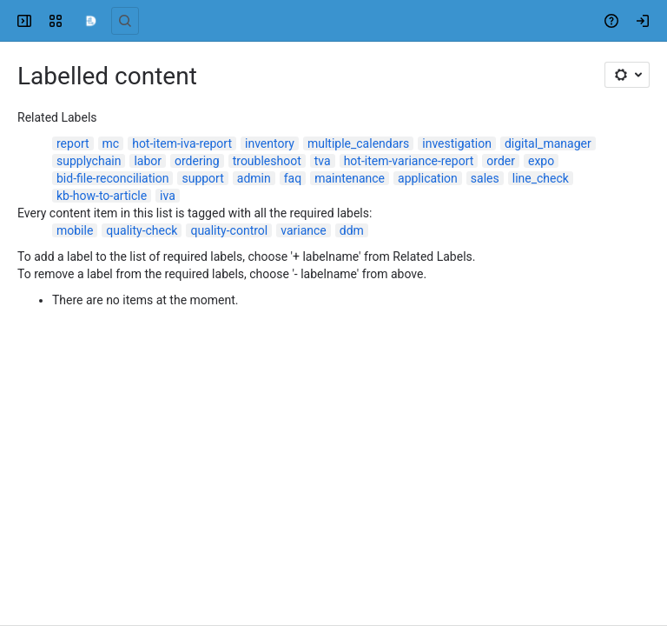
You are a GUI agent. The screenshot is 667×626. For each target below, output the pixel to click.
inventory (269, 143)
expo (541, 161)
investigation (457, 143)
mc (111, 143)
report (72, 143)
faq (292, 178)
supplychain (88, 161)
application (428, 178)
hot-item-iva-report (182, 143)
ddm (352, 230)
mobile (74, 230)
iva (167, 196)
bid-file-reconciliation (112, 178)
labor (148, 161)
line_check (540, 178)
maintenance (349, 178)
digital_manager (548, 143)
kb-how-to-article (101, 196)
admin (254, 178)
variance (304, 230)
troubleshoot (267, 161)
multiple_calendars (358, 143)
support (202, 178)
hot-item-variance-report (409, 161)
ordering (197, 161)
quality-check (141, 230)
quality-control (228, 230)
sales (485, 178)
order (500, 161)
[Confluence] (90, 21)
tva (322, 161)
